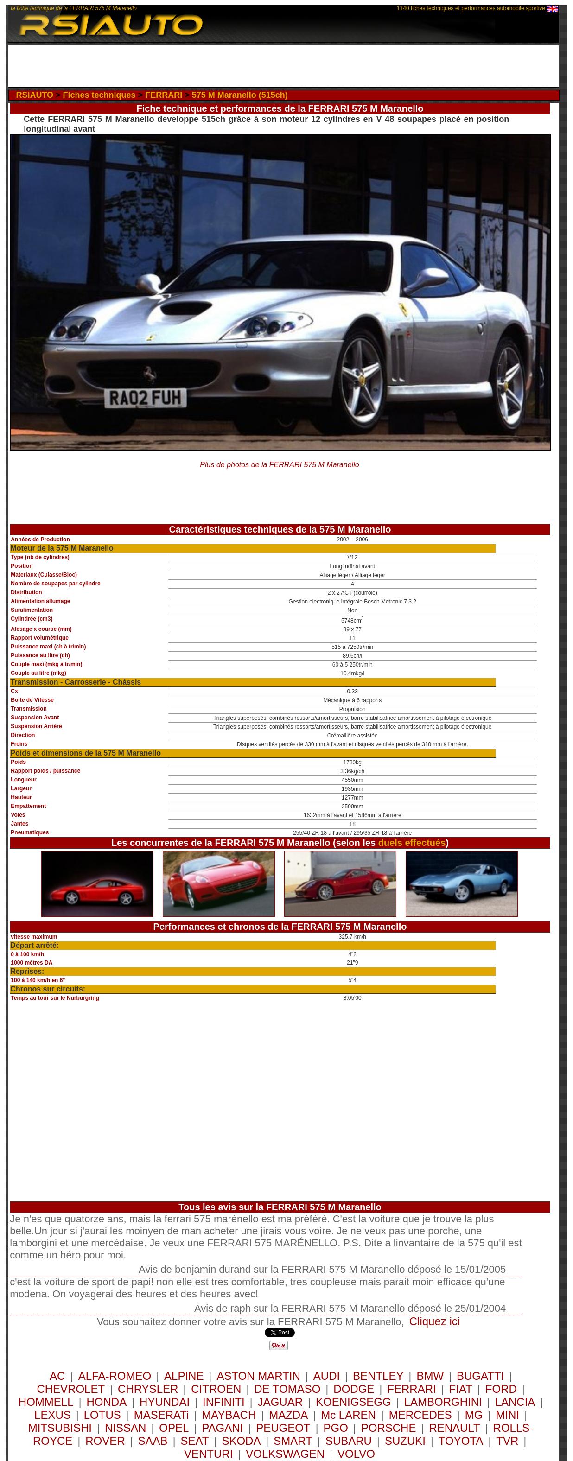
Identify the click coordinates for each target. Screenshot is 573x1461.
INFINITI (224, 1402)
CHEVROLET (71, 1389)
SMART (293, 1441)
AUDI (326, 1376)
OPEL (174, 1428)
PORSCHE (388, 1428)
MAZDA (288, 1415)
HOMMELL (46, 1402)
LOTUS (102, 1415)
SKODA (241, 1441)
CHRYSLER (148, 1389)
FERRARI (163, 95)
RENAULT (454, 1428)
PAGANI (222, 1428)
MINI (507, 1415)
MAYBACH (229, 1415)
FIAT (460, 1389)
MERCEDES (420, 1415)
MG (474, 1415)
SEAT (195, 1441)
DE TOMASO (287, 1389)
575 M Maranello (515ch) (240, 95)
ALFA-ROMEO (114, 1376)
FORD (501, 1389)
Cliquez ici (434, 1321)
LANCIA (515, 1402)
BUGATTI (480, 1376)
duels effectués (412, 843)
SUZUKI (405, 1441)
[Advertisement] (283, 66)
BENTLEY (378, 1376)
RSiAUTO (34, 95)
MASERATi (161, 1415)
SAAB (153, 1441)
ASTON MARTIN (258, 1376)
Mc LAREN (348, 1415)
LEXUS (52, 1415)
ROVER (105, 1441)
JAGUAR (280, 1402)
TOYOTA (461, 1441)
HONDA (106, 1402)
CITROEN (216, 1389)
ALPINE (184, 1376)
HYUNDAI (165, 1402)
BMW (430, 1376)
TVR (507, 1441)
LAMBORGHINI (443, 1402)
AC (59, 1376)
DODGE (353, 1389)
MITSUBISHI (60, 1428)
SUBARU (348, 1441)
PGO (335, 1428)
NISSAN (125, 1428)
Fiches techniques (99, 95)
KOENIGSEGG (353, 1402)
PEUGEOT (283, 1428)
